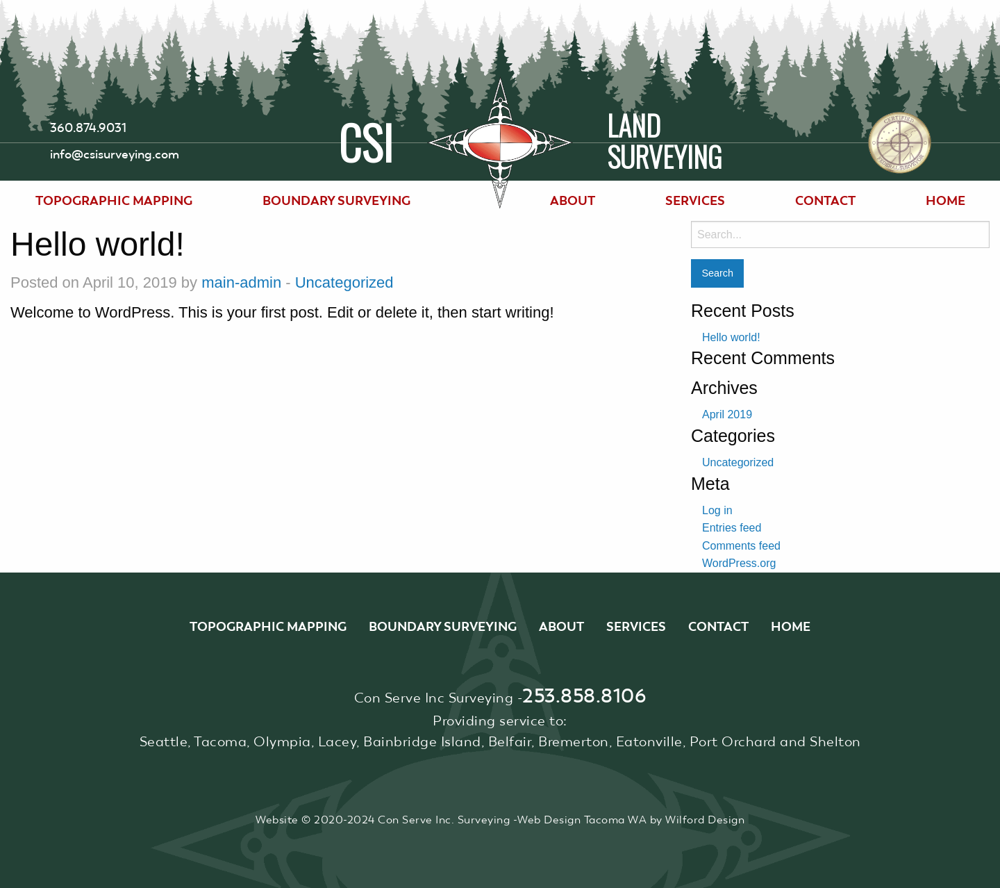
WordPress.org (739, 563)
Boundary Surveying (336, 200)
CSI (365, 140)
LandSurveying (664, 142)
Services (695, 200)
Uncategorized (344, 282)
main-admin (241, 282)
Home (945, 200)
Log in (717, 510)
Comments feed (741, 546)
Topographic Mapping (113, 200)
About (572, 200)
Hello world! (731, 337)
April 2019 (727, 414)
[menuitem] (114, 201)
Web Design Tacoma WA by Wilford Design (630, 819)
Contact (825, 200)
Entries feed (731, 528)
